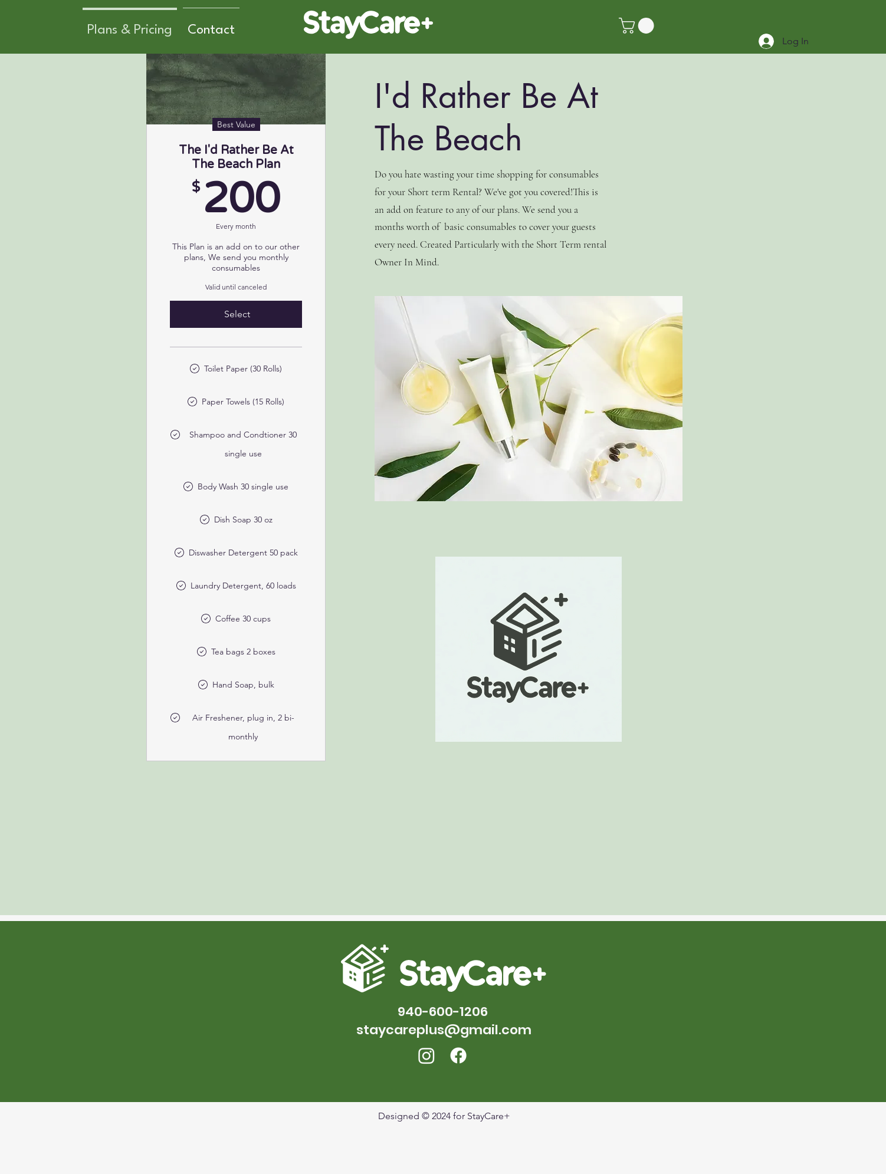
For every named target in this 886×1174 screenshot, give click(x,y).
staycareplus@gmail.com (443, 1030)
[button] (638, 26)
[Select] (236, 314)
